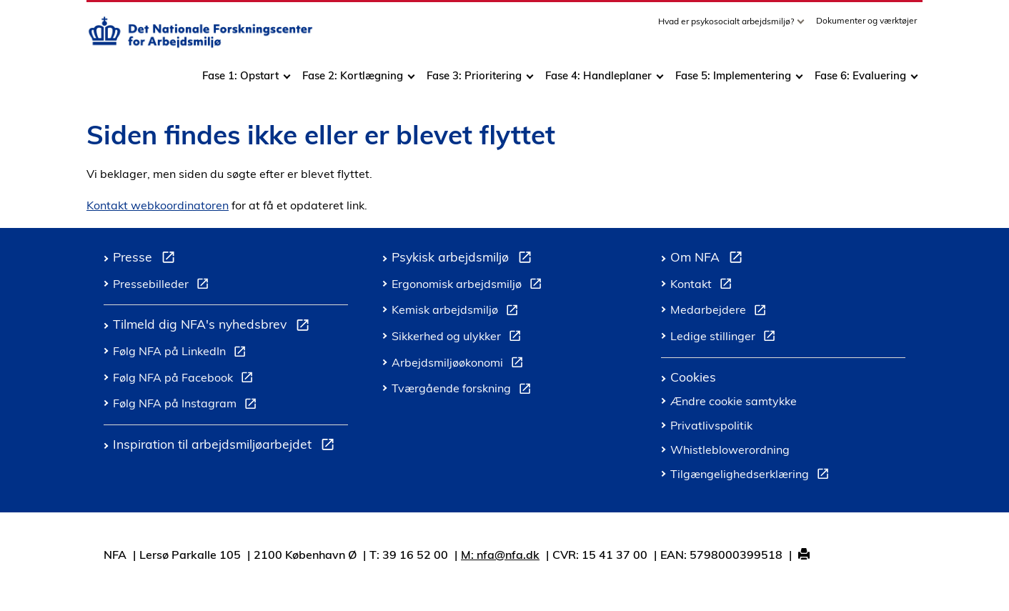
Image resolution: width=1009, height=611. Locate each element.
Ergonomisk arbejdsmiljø (469, 286)
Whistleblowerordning (730, 449)
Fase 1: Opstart (240, 80)
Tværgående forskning (464, 390)
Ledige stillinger (725, 338)
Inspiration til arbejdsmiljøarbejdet (226, 446)
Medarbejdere (721, 311)
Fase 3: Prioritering (474, 80)
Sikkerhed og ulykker (459, 338)
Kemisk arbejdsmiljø (458, 311)
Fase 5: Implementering (733, 80)
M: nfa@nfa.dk (500, 554)
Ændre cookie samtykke (733, 401)
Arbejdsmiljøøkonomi (460, 364)
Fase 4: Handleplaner (598, 80)
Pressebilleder (163, 286)
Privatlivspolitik (711, 425)
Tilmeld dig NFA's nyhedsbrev (214, 326)
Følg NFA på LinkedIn (182, 353)
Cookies (693, 376)
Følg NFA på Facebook (186, 379)
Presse (147, 259)
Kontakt (703, 286)
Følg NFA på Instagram (187, 405)
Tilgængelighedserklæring (752, 476)
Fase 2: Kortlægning (352, 80)
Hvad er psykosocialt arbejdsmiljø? (727, 26)
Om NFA (709, 259)
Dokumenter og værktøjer (866, 25)
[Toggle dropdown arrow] (802, 26)
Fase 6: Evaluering (860, 80)
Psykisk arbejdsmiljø (464, 259)
